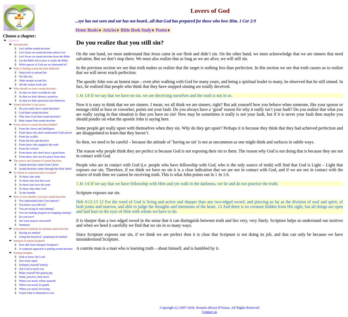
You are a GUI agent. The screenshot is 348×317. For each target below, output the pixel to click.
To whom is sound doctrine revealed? (35, 172)
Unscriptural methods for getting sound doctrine (41, 228)
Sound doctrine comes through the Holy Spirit (45, 168)
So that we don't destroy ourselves (38, 96)
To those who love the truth (34, 184)
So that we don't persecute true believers (42, 100)
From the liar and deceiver (34, 140)
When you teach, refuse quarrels (37, 280)
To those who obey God (32, 188)
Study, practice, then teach (34, 276)
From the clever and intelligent (36, 128)
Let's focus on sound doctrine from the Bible (44, 56)
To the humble (27, 192)
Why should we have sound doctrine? (35, 88)
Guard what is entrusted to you (36, 292)
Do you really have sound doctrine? (39, 108)
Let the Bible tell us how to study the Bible (43, 60)
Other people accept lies (33, 80)
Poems (161, 30)
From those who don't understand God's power (45, 132)
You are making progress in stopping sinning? (45, 212)
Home (81, 30)
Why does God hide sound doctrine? (39, 116)
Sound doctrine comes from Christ (38, 164)
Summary (13, 40)
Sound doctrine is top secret (29, 104)
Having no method (29, 232)
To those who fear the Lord (34, 180)
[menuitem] (81, 30)
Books (92, 30)
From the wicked (28, 148)
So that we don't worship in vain (37, 92)
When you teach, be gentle (34, 284)
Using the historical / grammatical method (43, 236)
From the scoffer (28, 136)
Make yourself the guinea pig (35, 272)
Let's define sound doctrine (34, 48)
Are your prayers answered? (35, 220)
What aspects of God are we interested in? (43, 64)
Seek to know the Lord (32, 256)
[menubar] (123, 30)
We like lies (25, 76)
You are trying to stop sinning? (36, 208)
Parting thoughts (23, 252)
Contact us (209, 312)
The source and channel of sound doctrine (37, 160)
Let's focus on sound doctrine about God (42, 52)
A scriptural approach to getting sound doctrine (46, 248)
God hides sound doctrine (33, 112)
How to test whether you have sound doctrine (39, 196)
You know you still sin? (32, 204)
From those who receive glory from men (42, 156)
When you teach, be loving (34, 288)
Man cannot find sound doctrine (37, 120)
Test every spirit (28, 260)
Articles (109, 30)
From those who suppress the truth (38, 144)
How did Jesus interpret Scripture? (38, 244)
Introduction (21, 44)
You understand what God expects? (39, 200)
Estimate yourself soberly (33, 264)
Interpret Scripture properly (29, 240)
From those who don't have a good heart (42, 152)
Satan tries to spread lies (33, 72)
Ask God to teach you (31, 268)
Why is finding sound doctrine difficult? (36, 68)
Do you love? (26, 216)
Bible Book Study (136, 30)
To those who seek (29, 176)
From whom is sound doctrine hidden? (36, 124)
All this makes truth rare (33, 84)
